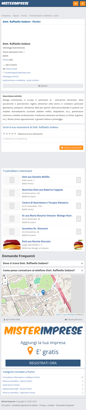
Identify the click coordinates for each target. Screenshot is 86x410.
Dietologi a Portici (10, 76)
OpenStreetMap (69, 315)
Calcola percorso (73, 319)
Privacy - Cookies (46, 405)
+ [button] (5, 278)
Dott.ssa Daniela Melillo (36, 176)
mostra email (11, 68)
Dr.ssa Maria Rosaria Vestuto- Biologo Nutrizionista (52, 215)
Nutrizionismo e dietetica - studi (44, 15)
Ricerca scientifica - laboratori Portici (19, 392)
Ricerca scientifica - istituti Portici (17, 381)
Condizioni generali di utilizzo (25, 405)
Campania (5, 15)
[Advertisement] (41, 33)
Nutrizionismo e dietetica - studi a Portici (21, 80)
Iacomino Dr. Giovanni (35, 228)
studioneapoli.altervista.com (18, 72)
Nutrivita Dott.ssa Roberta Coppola (42, 189)
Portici (24, 15)
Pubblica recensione (71, 147)
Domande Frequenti (65, 405)
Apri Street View (12, 319)
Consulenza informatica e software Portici (21, 377)
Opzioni (43, 85)
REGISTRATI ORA (43, 362)
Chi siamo (5, 405)
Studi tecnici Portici (11, 385)
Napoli (16, 15)
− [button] (5, 282)
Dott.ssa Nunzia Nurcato (36, 241)
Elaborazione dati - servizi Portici (17, 388)
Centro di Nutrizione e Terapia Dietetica (45, 202)
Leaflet (58, 315)
